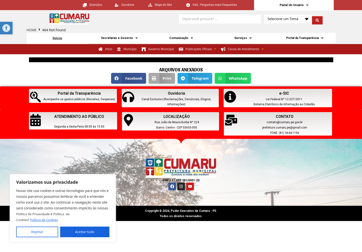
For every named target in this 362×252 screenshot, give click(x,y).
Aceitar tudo (84, 231)
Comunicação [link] (181, 39)
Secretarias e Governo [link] (119, 39)
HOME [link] (32, 30)
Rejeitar (37, 231)
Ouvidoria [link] (176, 94)
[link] (6, 28)
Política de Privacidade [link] (33, 214)
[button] (128, 78)
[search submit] (317, 20)
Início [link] (57, 39)
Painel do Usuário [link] (294, 5)
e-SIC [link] (284, 94)
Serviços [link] (243, 39)
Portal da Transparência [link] (304, 39)
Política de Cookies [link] (45, 219)
